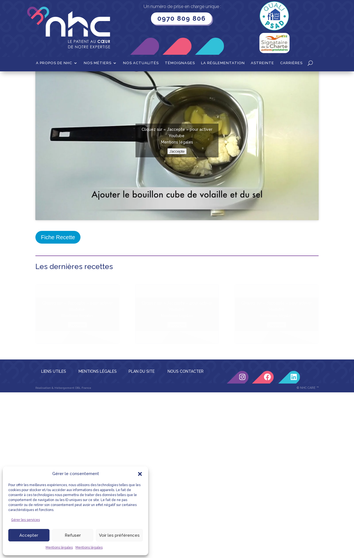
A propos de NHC (54, 63)
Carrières (291, 63)
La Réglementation (223, 63)
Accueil (42, 80)
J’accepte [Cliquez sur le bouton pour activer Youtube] (177, 207)
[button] (140, 474)
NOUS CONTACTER (186, 427)
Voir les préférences (119, 535)
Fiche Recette (58, 293)
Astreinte (262, 63)
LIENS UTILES (53, 427)
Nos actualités (141, 63)
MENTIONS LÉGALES (98, 427)
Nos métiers (97, 63)
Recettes (62, 80)
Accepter (28, 535)
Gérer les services (25, 520)
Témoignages (180, 63)
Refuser (73, 535)
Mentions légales (59, 547)
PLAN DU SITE (142, 427)
